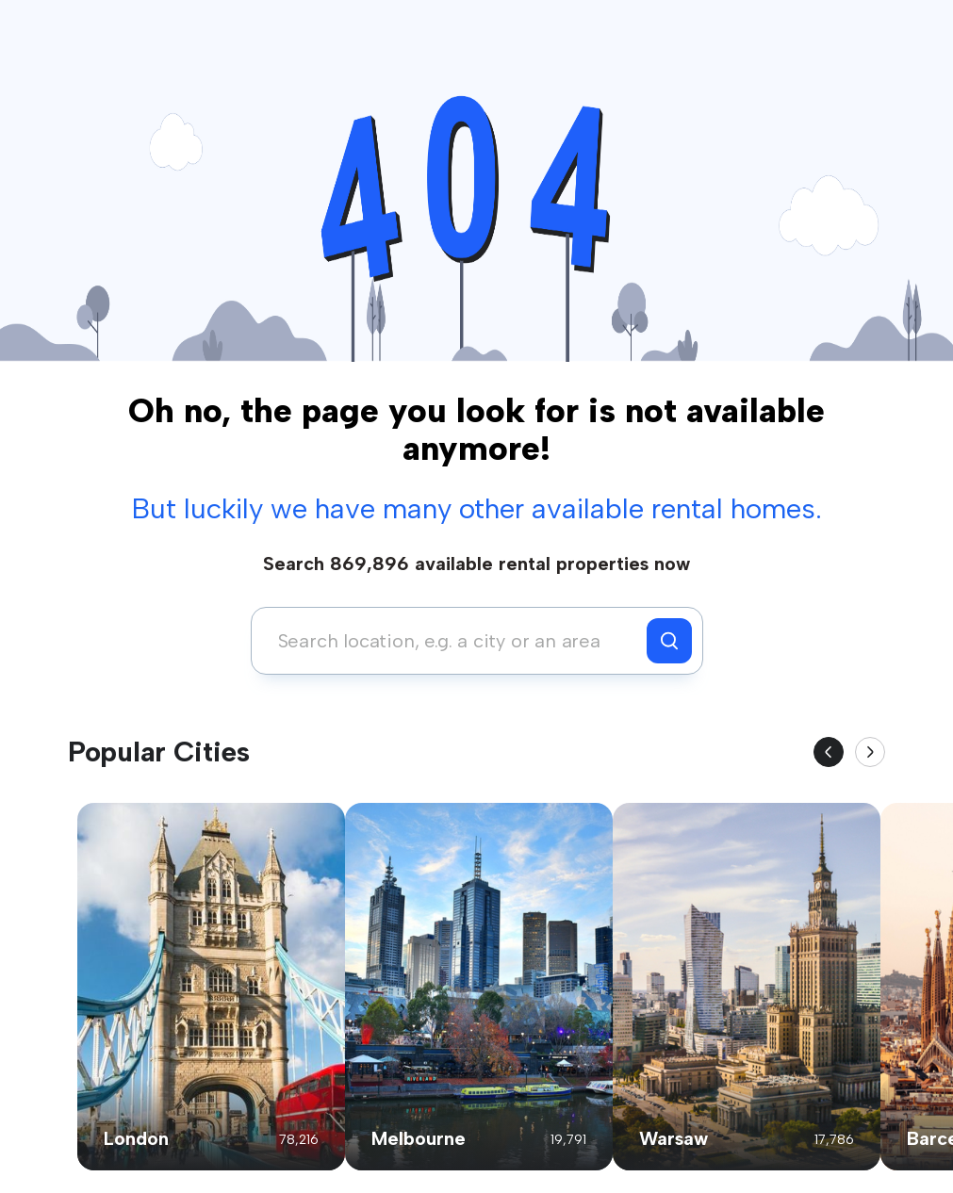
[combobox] (454, 641)
